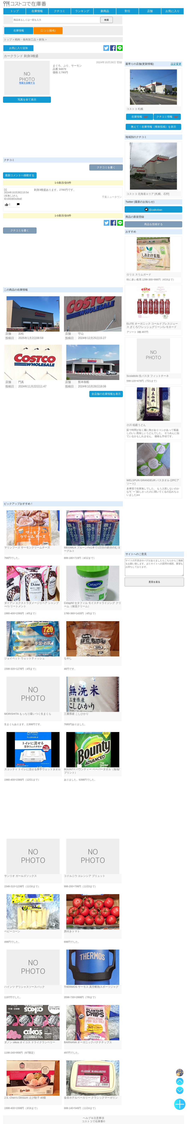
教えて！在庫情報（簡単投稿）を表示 (153, 126)
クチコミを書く (106, 167)
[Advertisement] (63, 131)
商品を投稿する (153, 224)
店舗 (150, 11)
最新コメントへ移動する (19, 175)
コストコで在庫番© (93, 1121)
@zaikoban (153, 209)
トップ (14, 11)
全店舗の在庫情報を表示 (106, 393)
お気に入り (172, 11)
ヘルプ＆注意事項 (93, 1117)
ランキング (82, 11)
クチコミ (59, 11)
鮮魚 (41, 39)
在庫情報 (37, 11)
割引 (127, 11)
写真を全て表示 (27, 99)
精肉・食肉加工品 (25, 39)
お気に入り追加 (18, 47)
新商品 (105, 11)
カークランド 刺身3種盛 (21, 56)
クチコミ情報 (167, 116)
